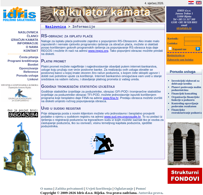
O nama (32, 47)
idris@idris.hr (184, 28)
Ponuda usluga (27, 75)
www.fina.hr (110, 98)
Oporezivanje (28, 68)
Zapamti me (180, 49)
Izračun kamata (24, 39)
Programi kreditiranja (23, 60)
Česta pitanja (28, 57)
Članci (32, 36)
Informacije (27, 43)
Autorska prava (150, 193)
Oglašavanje (123, 188)
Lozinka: (173, 43)
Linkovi (33, 79)
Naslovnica (28, 32)
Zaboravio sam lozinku (180, 59)
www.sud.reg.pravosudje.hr (122, 116)
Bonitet (33, 64)
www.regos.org (98, 50)
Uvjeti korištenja (99, 188)
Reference (30, 71)
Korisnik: (173, 38)
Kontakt (31, 50)
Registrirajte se (176, 55)
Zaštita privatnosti (69, 188)
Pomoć (141, 188)
